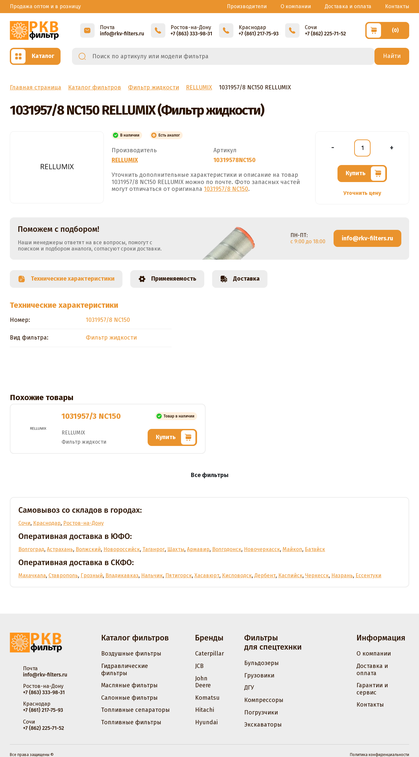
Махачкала (32, 575)
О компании (296, 6)
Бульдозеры (261, 663)
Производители (247, 6)
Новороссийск (121, 549)
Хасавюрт (206, 575)
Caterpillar (209, 653)
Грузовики (259, 675)
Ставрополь (63, 575)
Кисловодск (237, 575)
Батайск (315, 549)
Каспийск (290, 575)
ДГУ (249, 687)
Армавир (198, 549)
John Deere (203, 682)
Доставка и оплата (348, 6)
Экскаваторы (263, 724)
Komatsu (207, 697)
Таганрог (153, 549)
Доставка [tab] (240, 279)
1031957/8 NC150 (226, 189)
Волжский (88, 549)
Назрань (342, 575)
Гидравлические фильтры (124, 669)
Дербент (265, 575)
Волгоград (31, 549)
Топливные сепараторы (135, 709)
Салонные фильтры (129, 697)
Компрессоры (263, 700)
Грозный (92, 575)
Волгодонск (226, 549)
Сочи (24, 523)
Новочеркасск (262, 549)
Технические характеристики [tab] (66, 279)
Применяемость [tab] (167, 279)
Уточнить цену (362, 193)
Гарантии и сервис (372, 689)
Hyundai (206, 722)
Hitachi (204, 709)
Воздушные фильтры (131, 653)
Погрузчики (261, 712)
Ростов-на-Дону (83, 523)
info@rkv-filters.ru (367, 238)
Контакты (397, 6)
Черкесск (317, 575)
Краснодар (47, 523)
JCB (199, 666)
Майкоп (292, 549)
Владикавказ (121, 575)
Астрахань (60, 549)
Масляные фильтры (129, 685)
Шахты (175, 549)
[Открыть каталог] (35, 56)
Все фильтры (209, 475)
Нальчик (152, 575)
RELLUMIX (125, 160)
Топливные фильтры (131, 722)
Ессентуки (368, 575)
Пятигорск (178, 575)
